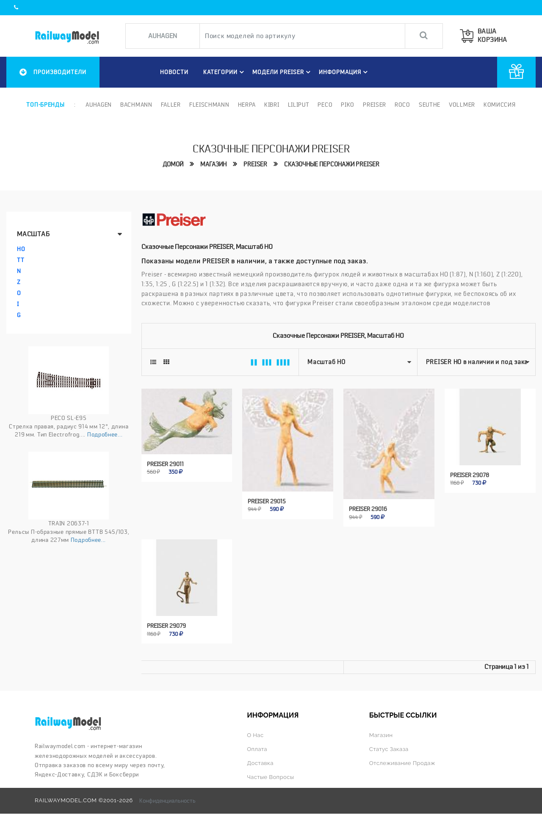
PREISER (255, 164)
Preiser (374, 104)
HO (21, 249)
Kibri (271, 104)
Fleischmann (209, 104)
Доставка (260, 763)
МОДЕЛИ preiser (282, 72)
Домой (173, 164)
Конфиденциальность (167, 800)
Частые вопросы (270, 777)
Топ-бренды (45, 104)
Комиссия (500, 104)
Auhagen (99, 104)
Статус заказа (389, 749)
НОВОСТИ (174, 72)
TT (20, 260)
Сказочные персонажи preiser (331, 164)
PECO (325, 104)
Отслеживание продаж (402, 763)
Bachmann (136, 104)
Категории (224, 72)
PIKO (347, 104)
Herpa (247, 104)
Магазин (213, 164)
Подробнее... (104, 434)
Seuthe (429, 104)
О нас (255, 735)
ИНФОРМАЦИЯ (344, 72)
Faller (171, 104)
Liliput (299, 104)
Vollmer (462, 104)
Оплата (257, 749)
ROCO (402, 104)
